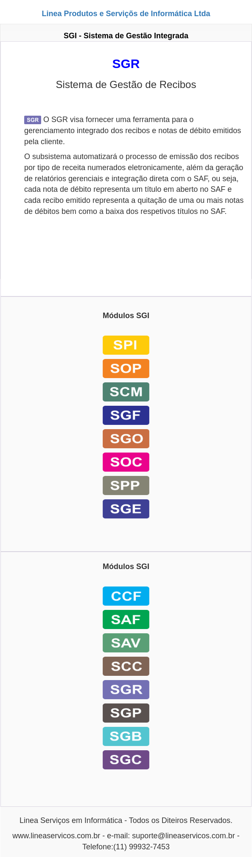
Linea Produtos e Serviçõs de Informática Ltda (126, 13)
